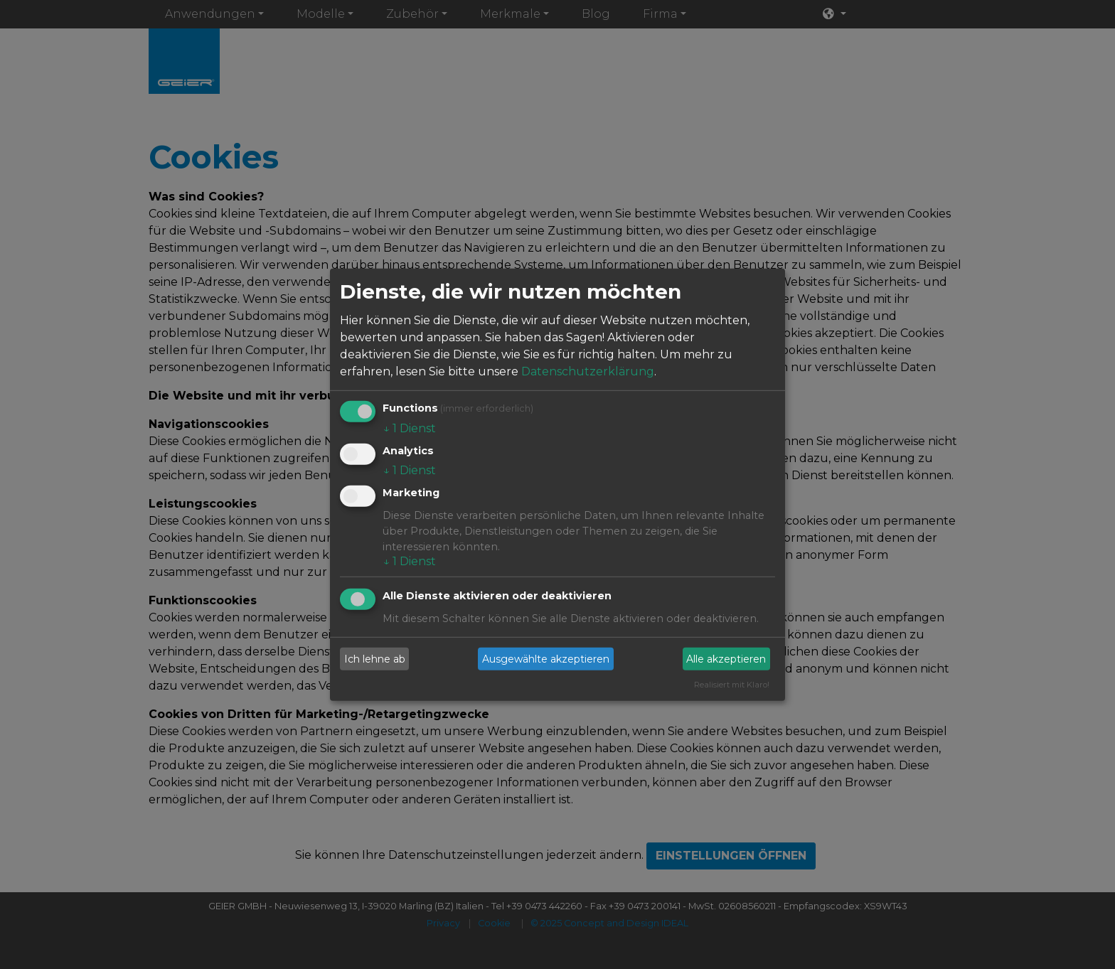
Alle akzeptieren (726, 658)
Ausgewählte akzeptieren (545, 658)
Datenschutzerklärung (587, 371)
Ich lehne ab (374, 658)
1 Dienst (409, 428)
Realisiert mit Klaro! (731, 685)
